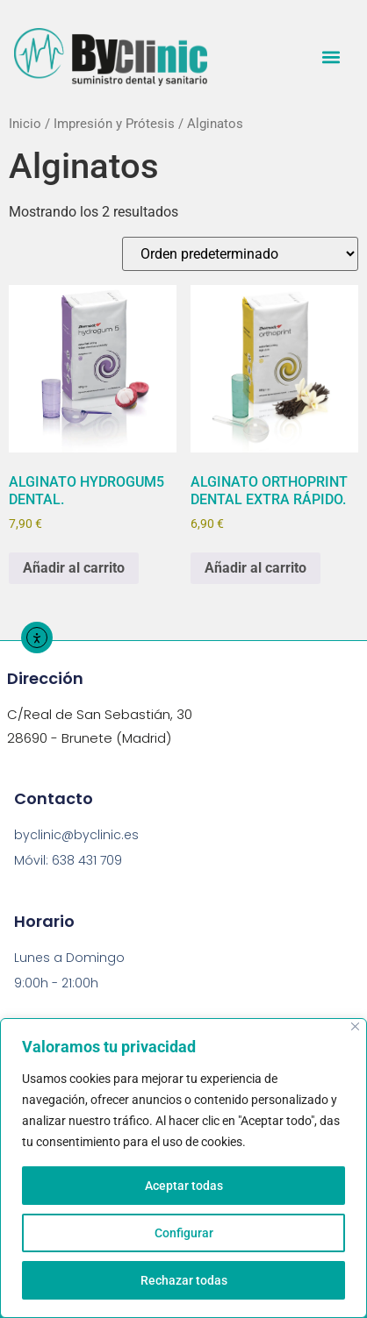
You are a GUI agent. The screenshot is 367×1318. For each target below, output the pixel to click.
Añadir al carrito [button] (74, 567)
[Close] (355, 1026)
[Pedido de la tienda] (240, 254)
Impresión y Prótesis (114, 124)
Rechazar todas (183, 1280)
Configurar (184, 1233)
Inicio (25, 124)
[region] (183, 1168)
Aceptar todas (184, 1186)
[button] (330, 56)
